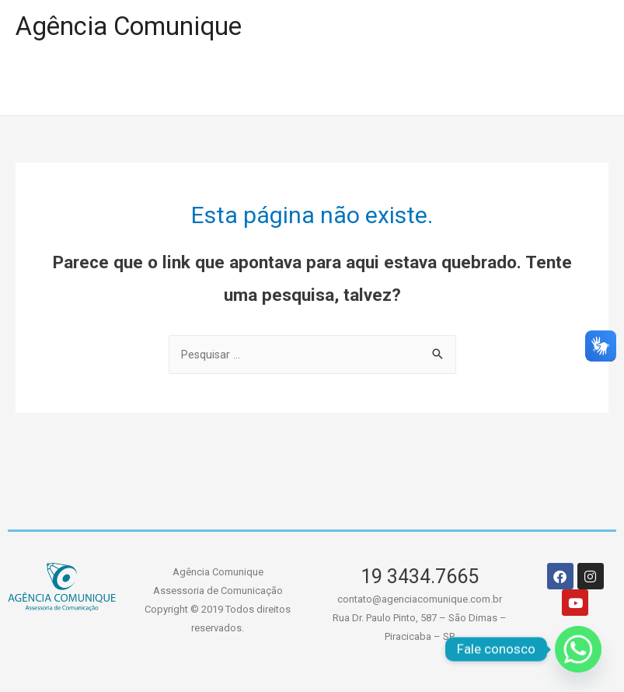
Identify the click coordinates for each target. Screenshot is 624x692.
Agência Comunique (139, 28)
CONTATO (529, 87)
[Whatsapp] (578, 649)
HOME (57, 87)
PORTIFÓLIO (167, 87)
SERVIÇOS (415, 87)
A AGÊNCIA (294, 87)
